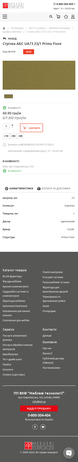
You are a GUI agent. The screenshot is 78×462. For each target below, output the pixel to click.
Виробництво (10, 354)
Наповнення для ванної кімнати (16, 313)
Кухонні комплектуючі (15, 286)
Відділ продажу (39, 408)
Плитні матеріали (53, 272)
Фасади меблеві (12, 281)
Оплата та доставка (14, 374)
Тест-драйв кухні (12, 359)
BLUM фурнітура (12, 276)
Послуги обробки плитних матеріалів (18, 347)
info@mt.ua (39, 401)
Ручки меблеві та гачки (56, 282)
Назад (12, 38)
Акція (46, 306)
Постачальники (51, 367)
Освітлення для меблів (16, 320)
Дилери (47, 335)
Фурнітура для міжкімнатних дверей (55, 289)
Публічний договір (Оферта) (53, 360)
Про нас (47, 348)
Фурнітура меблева (14, 301)
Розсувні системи (53, 277)
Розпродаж (49, 311)
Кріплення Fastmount (15, 306)
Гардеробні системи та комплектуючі (15, 293)
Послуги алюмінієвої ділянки (15, 337)
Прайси (7, 364)
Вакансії (47, 353)
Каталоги (8, 369)
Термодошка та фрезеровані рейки (54, 298)
